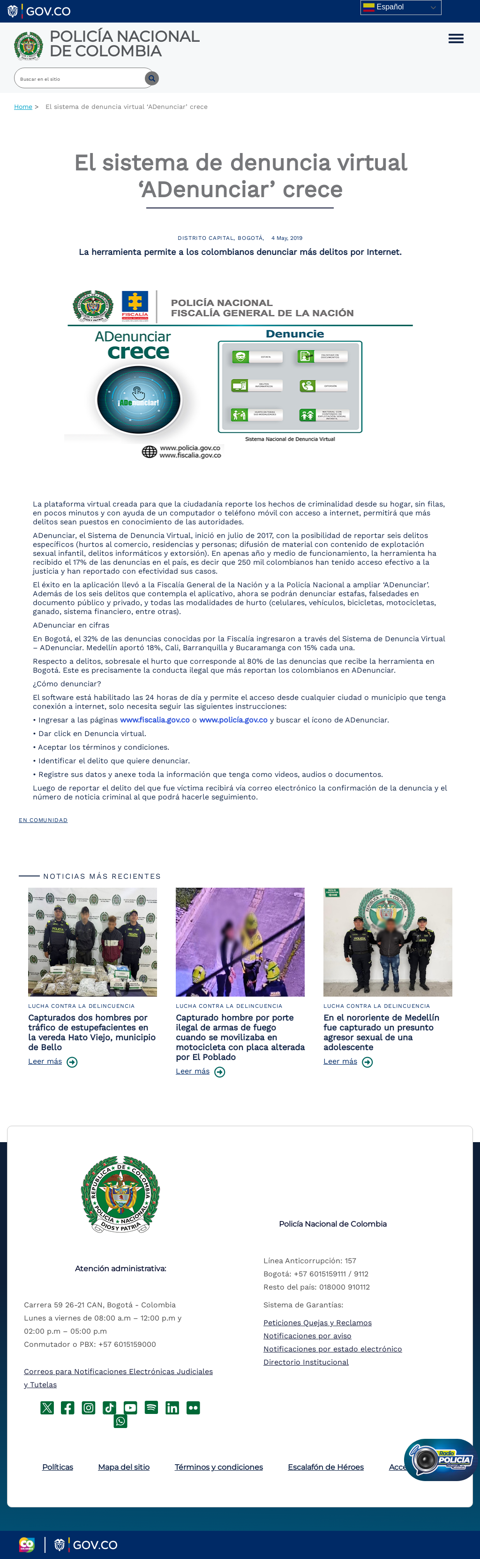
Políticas (57, 1467)
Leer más (45, 1061)
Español (383, 7)
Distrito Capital (206, 238)
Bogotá (250, 238)
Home (23, 106)
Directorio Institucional (306, 1362)
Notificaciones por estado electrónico (332, 1348)
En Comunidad (43, 820)
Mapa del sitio (124, 1467)
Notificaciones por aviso (307, 1335)
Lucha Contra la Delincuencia (81, 1006)
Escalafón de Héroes (326, 1467)
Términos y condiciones (219, 1467)
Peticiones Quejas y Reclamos (317, 1322)
